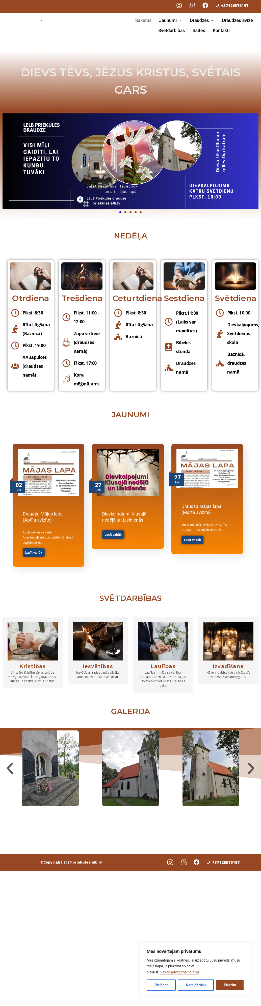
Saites (199, 30)
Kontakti (221, 30)
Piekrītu (230, 985)
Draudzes (202, 20)
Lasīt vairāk (33, 552)
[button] (10, 765)
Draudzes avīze (237, 20)
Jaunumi (170, 20)
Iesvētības (98, 664)
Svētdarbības (171, 30)
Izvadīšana (228, 664)
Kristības (32, 664)
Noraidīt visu (196, 985)
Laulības (163, 664)
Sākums (143, 20)
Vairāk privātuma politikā (179, 972)
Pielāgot (161, 985)
